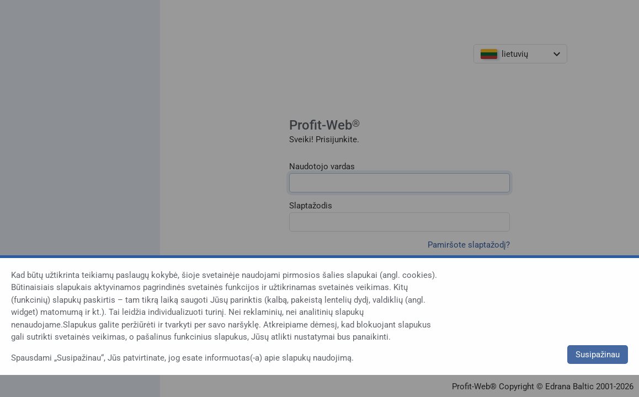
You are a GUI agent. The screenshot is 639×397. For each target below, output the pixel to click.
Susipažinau (598, 355)
